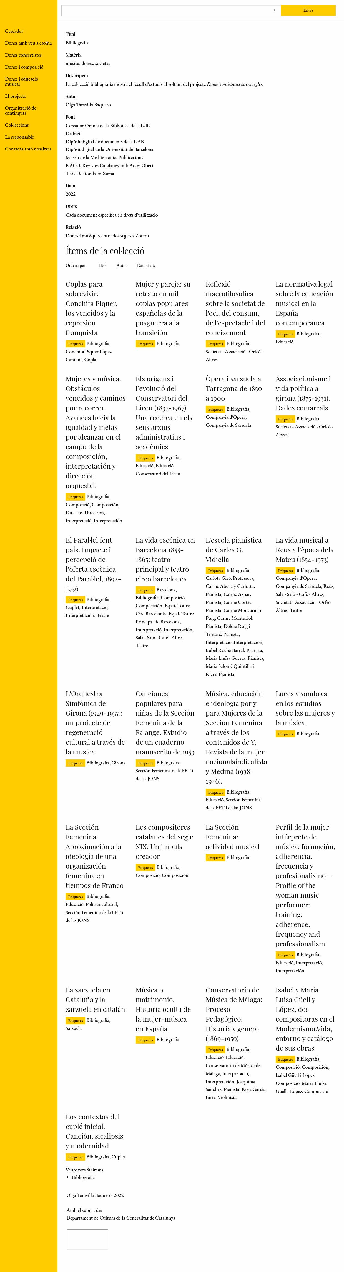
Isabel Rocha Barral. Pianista (234, 650)
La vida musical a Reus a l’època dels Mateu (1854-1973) (304, 549)
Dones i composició (24, 67)
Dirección (94, 512)
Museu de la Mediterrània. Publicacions (104, 157)
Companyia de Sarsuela (228, 425)
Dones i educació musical (21, 81)
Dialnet (73, 133)
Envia (308, 10)
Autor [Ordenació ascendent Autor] (122, 265)
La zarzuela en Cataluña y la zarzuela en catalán (95, 999)
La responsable (19, 137)
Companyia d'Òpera (226, 417)
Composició (77, 504)
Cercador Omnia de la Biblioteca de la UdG (108, 125)
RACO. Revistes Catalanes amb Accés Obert (109, 165)
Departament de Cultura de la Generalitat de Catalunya (121, 1218)
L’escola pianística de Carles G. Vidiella (234, 549)
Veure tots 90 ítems (84, 1169)
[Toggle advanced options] (274, 10)
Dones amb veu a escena (28, 43)
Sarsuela (73, 1028)
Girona (118, 762)
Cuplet (72, 607)
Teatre (103, 615)
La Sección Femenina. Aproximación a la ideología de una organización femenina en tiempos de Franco (95, 856)
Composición (105, 504)
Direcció (74, 512)
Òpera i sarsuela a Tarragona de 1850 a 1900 (234, 388)
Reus (328, 586)
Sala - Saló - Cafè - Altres (160, 637)
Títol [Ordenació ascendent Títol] (102, 265)
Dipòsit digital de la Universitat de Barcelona (109, 149)
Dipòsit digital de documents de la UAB (105, 141)
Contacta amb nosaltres (28, 148)
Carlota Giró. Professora (229, 578)
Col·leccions (17, 125)
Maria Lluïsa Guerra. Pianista (234, 658)
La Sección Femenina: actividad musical (233, 836)
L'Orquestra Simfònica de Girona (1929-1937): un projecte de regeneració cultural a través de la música (95, 722)
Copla (90, 359)
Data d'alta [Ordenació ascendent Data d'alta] (146, 265)
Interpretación (108, 520)
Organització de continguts (20, 110)
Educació (284, 341)
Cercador (14, 31)
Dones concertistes (23, 55)
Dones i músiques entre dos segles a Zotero (107, 235)
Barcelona (166, 589)
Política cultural (101, 904)
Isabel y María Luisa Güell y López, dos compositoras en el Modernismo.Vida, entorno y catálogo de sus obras (305, 1018)
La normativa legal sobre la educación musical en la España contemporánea (304, 303)
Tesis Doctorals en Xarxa (90, 173)
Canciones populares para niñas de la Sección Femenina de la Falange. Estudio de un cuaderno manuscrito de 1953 (165, 722)
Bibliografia (97, 343)
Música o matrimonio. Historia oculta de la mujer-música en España (163, 1009)
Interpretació (78, 520)
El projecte (15, 96)
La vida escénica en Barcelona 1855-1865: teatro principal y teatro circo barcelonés (165, 559)
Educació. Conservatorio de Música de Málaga (233, 1065)
